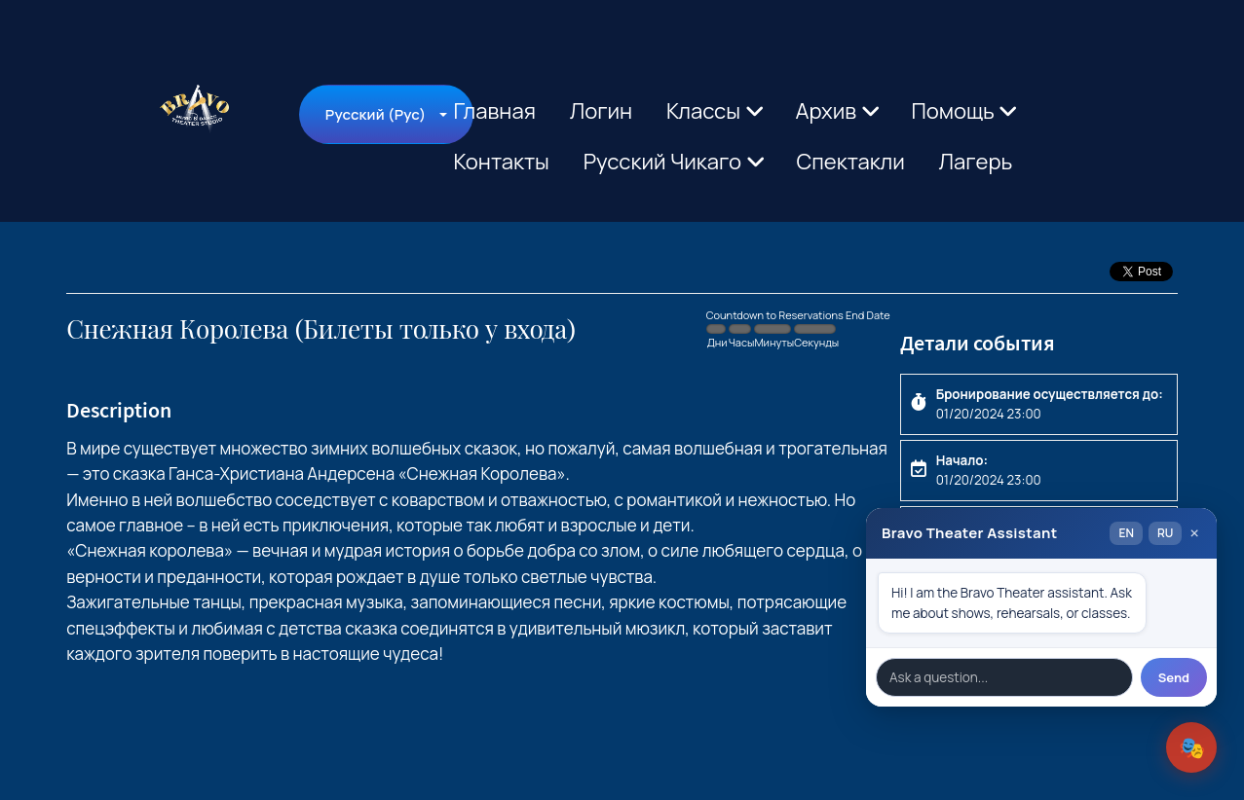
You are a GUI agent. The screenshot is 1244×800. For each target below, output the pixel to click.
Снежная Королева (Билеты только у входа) (321, 329)
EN (1125, 533)
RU (1165, 533)
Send (1173, 677)
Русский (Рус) (375, 114)
